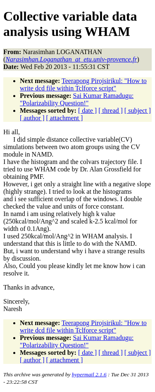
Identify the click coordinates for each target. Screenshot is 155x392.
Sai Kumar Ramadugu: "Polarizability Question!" (77, 99)
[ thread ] (110, 110)
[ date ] (87, 110)
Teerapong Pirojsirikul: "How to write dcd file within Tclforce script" (83, 84)
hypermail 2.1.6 (89, 374)
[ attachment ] (64, 117)
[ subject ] (137, 110)
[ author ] (32, 117)
